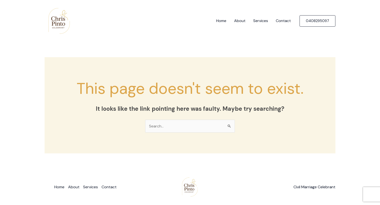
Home (221, 20)
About (239, 20)
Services (260, 20)
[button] (317, 21)
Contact (283, 20)
